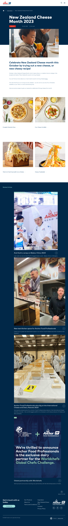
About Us (27, 502)
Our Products (28, 500)
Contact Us (9, 506)
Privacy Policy (41, 508)
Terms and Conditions (30, 504)
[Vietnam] (3, 11)
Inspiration (41, 500)
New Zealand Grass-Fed (43, 503)
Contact (40, 506)
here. (46, 78)
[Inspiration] (10, 11)
